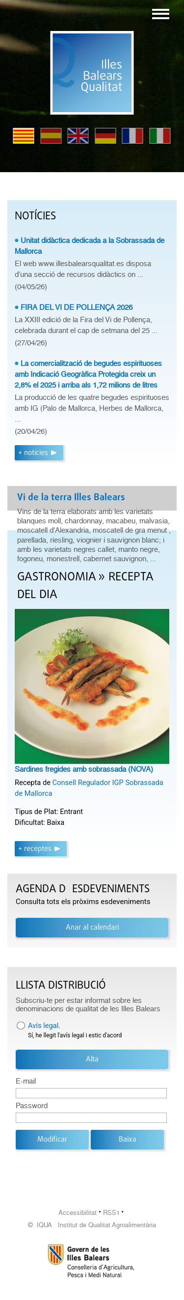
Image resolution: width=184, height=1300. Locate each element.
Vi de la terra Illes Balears (71, 498)
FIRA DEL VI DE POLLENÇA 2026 (76, 307)
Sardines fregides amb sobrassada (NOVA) (84, 769)
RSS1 (111, 1212)
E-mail (26, 1081)
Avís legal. (44, 1025)
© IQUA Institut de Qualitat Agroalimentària (92, 1225)
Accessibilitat (77, 1212)
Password (32, 1106)
